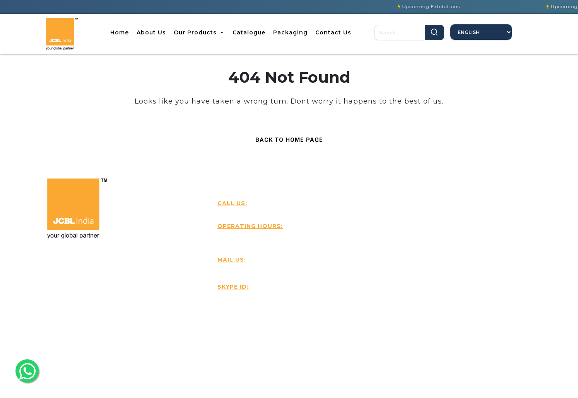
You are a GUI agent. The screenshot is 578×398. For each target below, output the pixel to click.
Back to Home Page (285, 138)
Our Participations (394, 291)
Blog (373, 219)
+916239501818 (243, 211)
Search (434, 32)
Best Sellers (479, 219)
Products (380, 233)
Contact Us (333, 32)
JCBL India (242, 297)
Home (119, 32)
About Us (151, 32)
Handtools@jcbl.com (258, 270)
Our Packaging (389, 262)
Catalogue (249, 32)
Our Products (199, 32)
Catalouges (383, 248)
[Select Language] (481, 32)
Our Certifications (393, 277)
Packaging (290, 32)
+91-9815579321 (304, 211)
